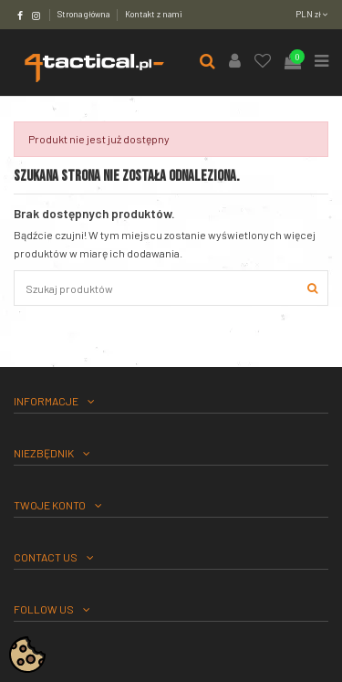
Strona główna (84, 14)
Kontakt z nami (153, 14)
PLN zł (311, 14)
